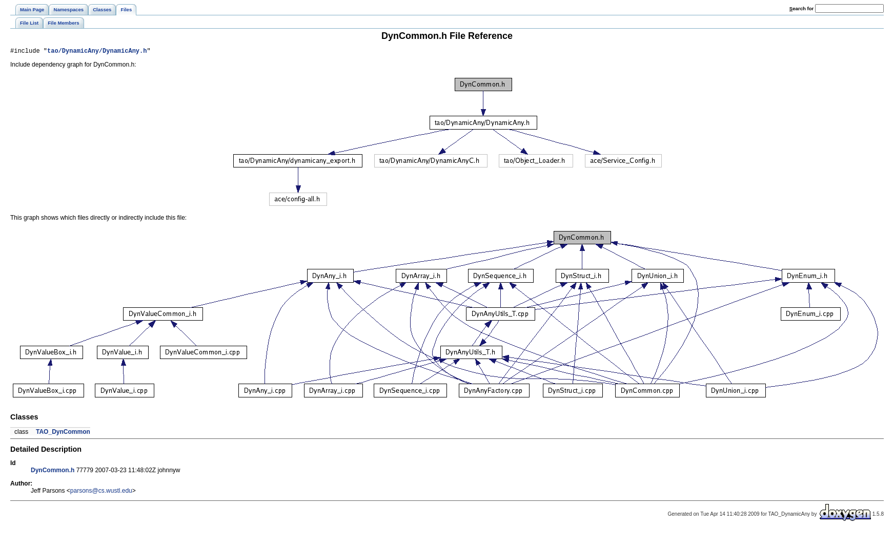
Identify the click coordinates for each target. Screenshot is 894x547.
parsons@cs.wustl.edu (101, 492)
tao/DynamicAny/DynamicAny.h (97, 52)
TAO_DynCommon (63, 433)
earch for (801, 8)
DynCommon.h (52, 471)
